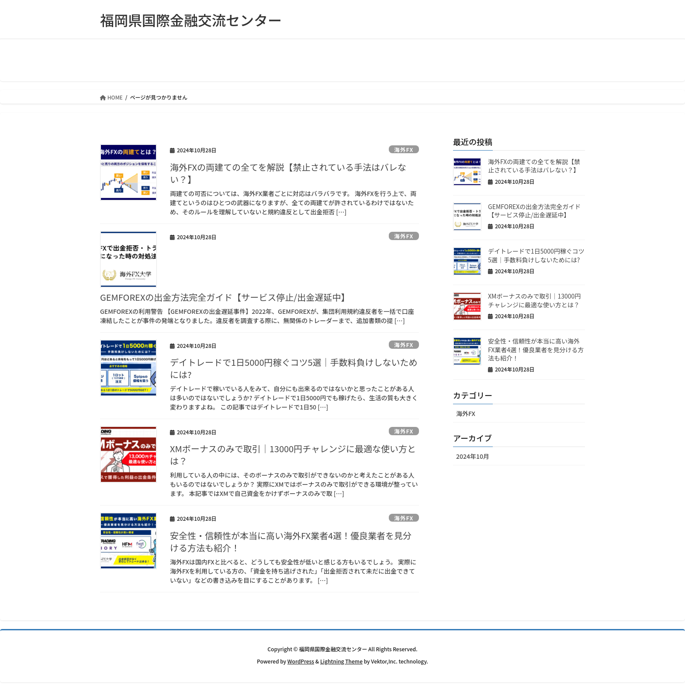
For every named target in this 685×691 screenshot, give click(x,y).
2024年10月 (472, 456)
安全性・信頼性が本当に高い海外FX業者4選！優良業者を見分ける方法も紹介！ (291, 541)
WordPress (300, 661)
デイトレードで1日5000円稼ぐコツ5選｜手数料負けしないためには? (294, 368)
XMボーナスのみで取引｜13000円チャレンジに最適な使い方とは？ (293, 454)
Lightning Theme (341, 661)
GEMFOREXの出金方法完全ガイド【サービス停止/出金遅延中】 (224, 297)
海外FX (403, 149)
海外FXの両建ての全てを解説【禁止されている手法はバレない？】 (288, 173)
